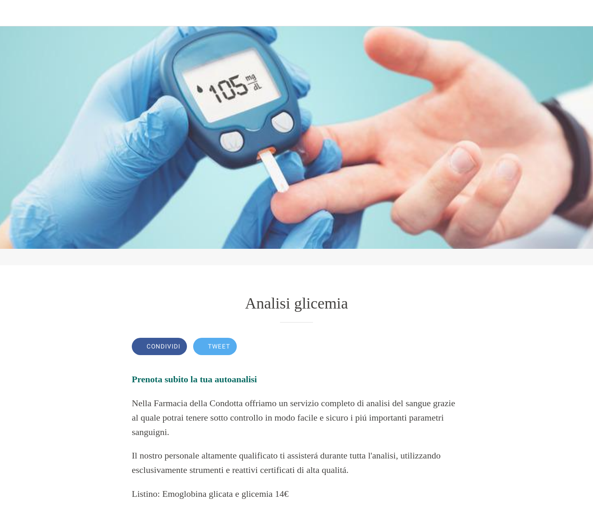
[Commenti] (451, 347)
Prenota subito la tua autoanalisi (194, 379)
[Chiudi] (16, 13)
